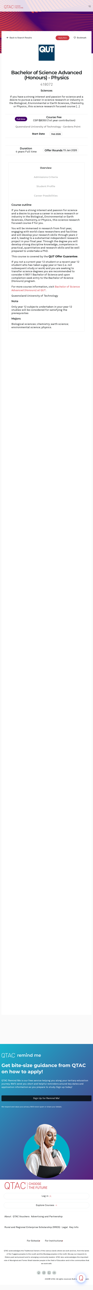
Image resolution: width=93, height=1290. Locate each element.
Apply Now (62, 38)
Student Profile (45, 186)
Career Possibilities (46, 195)
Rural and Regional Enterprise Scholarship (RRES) (32, 1227)
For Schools (33, 1241)
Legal (65, 1227)
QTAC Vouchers (21, 1216)
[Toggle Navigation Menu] (89, 6)
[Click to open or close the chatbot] (81, 1278)
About (7, 1216)
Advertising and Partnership (47, 1216)
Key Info (74, 1227)
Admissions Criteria (46, 177)
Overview (46, 167)
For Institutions (54, 1241)
